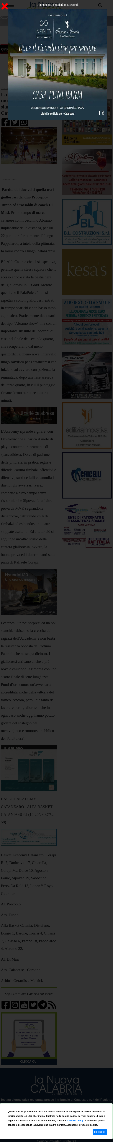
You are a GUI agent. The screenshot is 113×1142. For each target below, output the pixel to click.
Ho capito (99, 1131)
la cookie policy (75, 1120)
